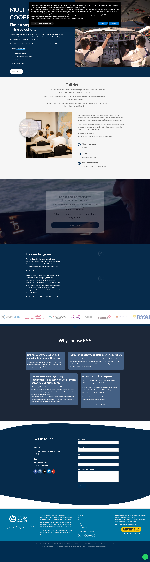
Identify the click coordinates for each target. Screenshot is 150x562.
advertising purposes (103, 11)
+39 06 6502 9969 (40, 478)
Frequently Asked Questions (82, 556)
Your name (98, 455)
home (37, 556)
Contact (112, 556)
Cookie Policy (90, 544)
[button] (145, 557)
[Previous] (78, 33)
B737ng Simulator (57, 556)
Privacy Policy (82, 544)
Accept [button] (114, 23)
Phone (98, 470)
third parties (64, 9)
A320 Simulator (45, 556)
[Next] (146, 33)
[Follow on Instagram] (40, 484)
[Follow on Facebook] (35, 484)
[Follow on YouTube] (53, 484)
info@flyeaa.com (40, 476)
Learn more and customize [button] (42, 23)
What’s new (104, 556)
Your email (98, 462)
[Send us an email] (44, 484)
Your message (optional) (98, 488)
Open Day (96, 556)
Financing (67, 556)
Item (98, 477)
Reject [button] (103, 23)
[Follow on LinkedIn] (49, 484)
